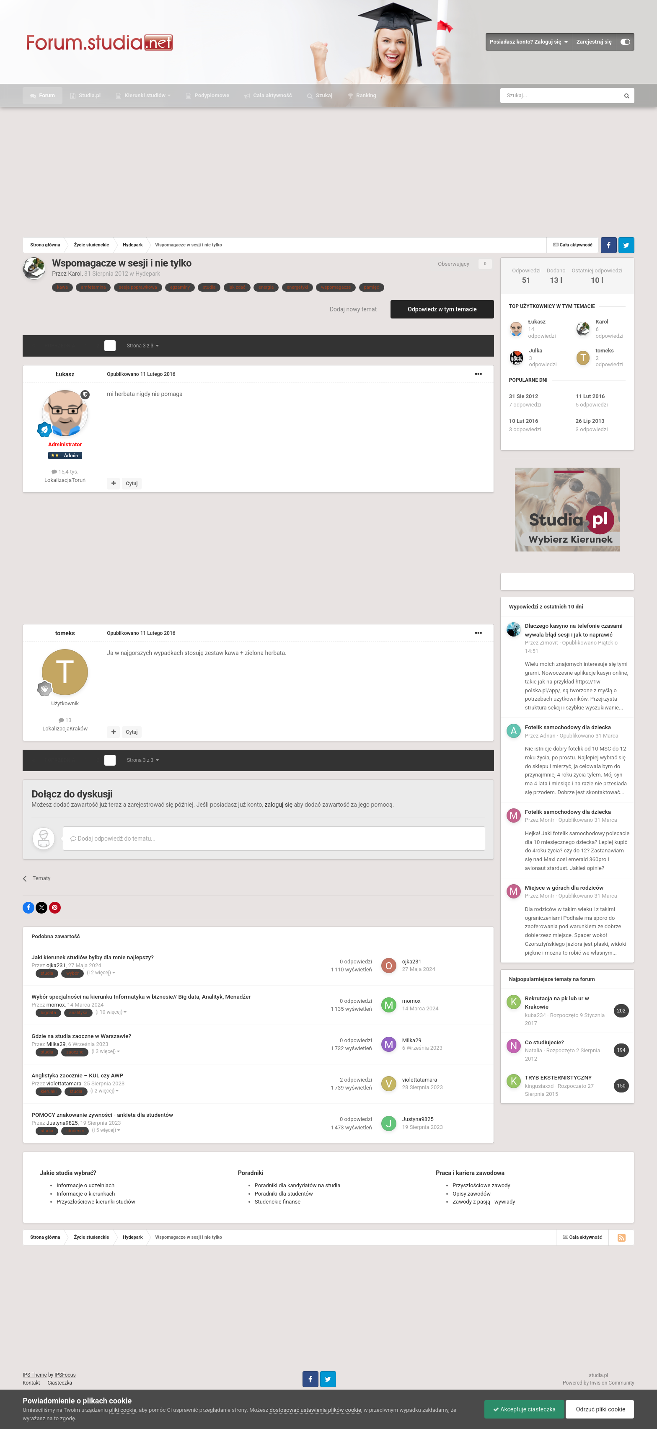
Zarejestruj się (594, 42)
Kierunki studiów (145, 95)
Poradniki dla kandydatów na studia (298, 1185)
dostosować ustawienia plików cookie (315, 1410)
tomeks (65, 633)
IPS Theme (35, 1375)
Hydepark (147, 273)
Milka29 (56, 1044)
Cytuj (132, 484)
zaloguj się (278, 804)
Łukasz (65, 374)
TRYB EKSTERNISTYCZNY (558, 1077)
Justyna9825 (62, 1123)
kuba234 (535, 1015)
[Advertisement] (328, 170)
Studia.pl (89, 95)
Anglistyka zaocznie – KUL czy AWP (77, 1075)
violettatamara (64, 1083)
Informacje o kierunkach (86, 1194)
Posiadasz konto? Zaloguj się (529, 42)
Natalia (533, 1050)
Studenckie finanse (277, 1202)
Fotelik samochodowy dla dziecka (568, 727)
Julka (535, 350)
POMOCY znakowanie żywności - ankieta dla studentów (102, 1114)
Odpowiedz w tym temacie (442, 309)
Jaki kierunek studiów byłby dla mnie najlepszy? (92, 957)
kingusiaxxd (539, 1086)
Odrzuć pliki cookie (599, 1409)
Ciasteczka (60, 1383)
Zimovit (549, 642)
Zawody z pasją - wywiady (484, 1202)
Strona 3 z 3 (143, 346)
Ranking (365, 95)
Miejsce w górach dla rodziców (564, 887)
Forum (46, 95)
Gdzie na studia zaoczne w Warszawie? (81, 1036)
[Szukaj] (540, 95)
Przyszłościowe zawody (481, 1185)
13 (65, 720)
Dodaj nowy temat (353, 309)
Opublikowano (141, 374)
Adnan (547, 736)
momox (56, 1005)
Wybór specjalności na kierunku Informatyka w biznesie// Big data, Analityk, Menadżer (141, 996)
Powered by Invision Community (598, 1383)
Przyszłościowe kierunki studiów (96, 1202)
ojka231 (56, 965)
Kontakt (31, 1383)
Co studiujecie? (544, 1042)
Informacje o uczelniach (85, 1185)
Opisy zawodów (472, 1194)
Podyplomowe (211, 95)
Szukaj (323, 95)
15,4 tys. (65, 472)
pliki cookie (123, 1410)
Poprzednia (59, 346)
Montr (547, 820)
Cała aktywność (272, 95)
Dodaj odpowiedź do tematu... (112, 838)
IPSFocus (64, 1375)
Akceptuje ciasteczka (524, 1409)
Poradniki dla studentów (284, 1194)
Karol (74, 273)
